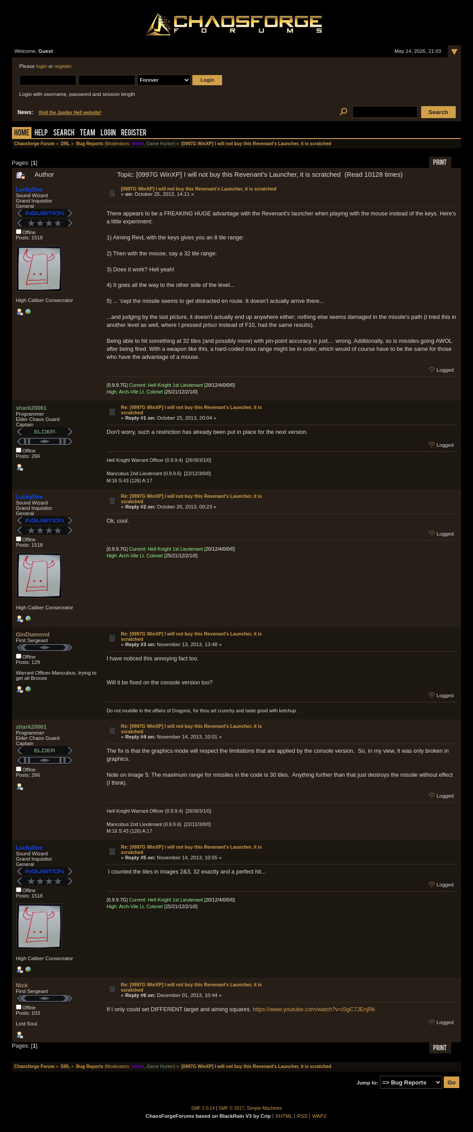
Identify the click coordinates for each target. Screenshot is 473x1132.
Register (133, 133)
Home (21, 133)
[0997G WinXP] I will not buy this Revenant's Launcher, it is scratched (199, 188)
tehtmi (138, 143)
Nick (22, 985)
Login (108, 133)
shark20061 (31, 408)
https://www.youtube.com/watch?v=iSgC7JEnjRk (314, 1009)
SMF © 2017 (231, 1108)
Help (41, 133)
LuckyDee (29, 189)
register (63, 66)
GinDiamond (33, 634)
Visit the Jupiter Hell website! (70, 112)
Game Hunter (159, 143)
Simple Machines (264, 1108)
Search (63, 133)
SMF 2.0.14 (203, 1108)
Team (87, 133)
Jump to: (368, 1082)
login (41, 66)
